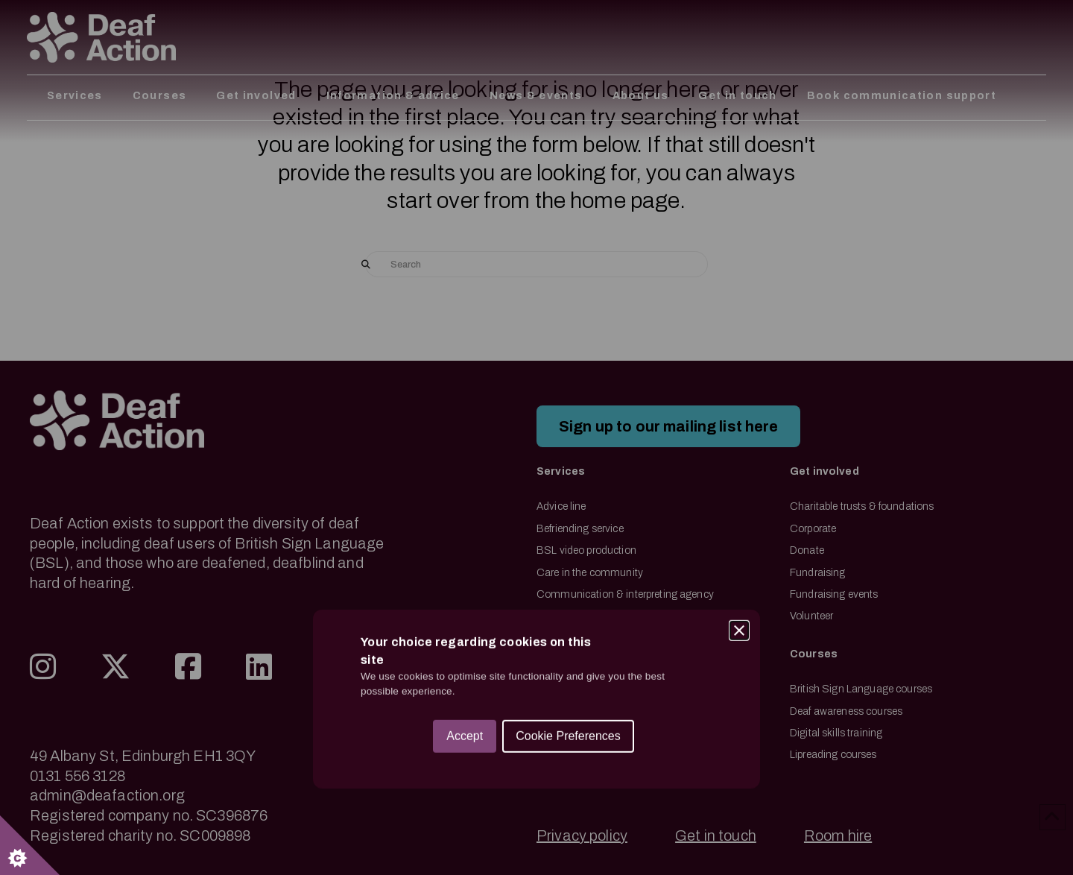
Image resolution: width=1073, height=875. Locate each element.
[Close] (739, 434)
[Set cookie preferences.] (30, 845)
